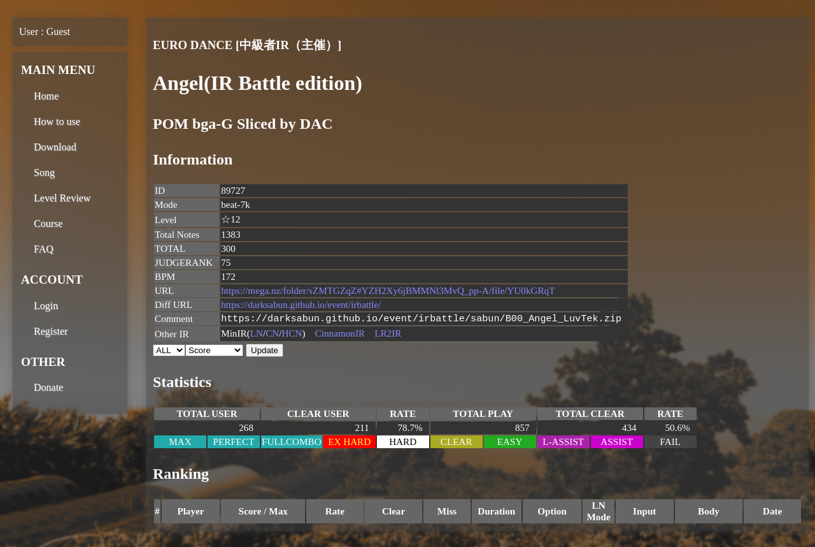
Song (44, 172)
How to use (57, 121)
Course (48, 223)
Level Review (62, 198)
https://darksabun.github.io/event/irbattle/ (301, 304)
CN (272, 334)
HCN (292, 334)
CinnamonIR (340, 334)
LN (256, 334)
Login (46, 305)
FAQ (43, 249)
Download (55, 147)
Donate (48, 387)
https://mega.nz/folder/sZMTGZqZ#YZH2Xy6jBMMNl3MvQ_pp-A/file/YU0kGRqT (388, 290)
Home (46, 96)
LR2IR (387, 334)
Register (50, 331)
